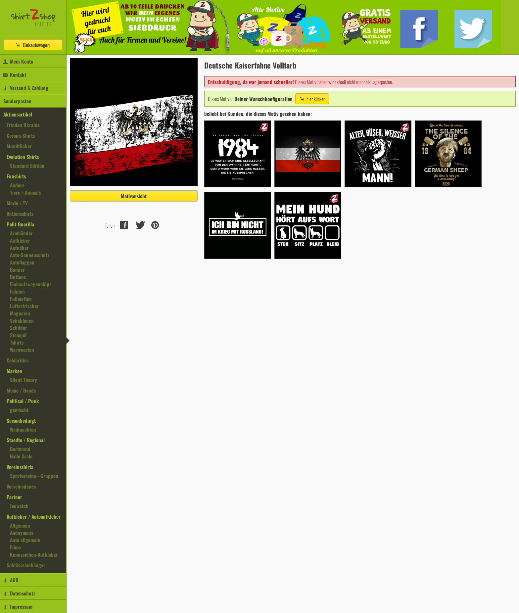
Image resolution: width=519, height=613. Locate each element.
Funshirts (16, 176)
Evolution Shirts (23, 156)
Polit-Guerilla (20, 224)
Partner (14, 496)
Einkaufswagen (32, 44)
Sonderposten (17, 101)
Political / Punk (23, 400)
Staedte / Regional (26, 440)
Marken (14, 370)
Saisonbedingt (21, 420)
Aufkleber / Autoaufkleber (34, 516)
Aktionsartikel (17, 114)
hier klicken (312, 98)
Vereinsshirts (20, 466)
